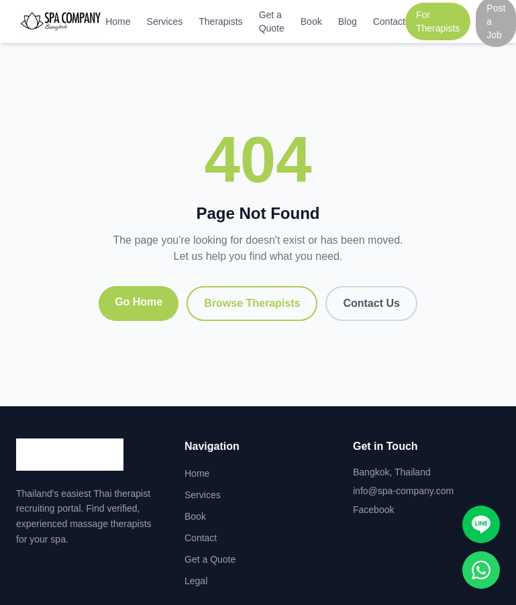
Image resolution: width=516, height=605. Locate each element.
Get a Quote (272, 21)
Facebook (373, 509)
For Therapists (438, 21)
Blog (347, 21)
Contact (389, 21)
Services (165, 21)
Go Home (138, 302)
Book (311, 21)
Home (117, 21)
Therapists (220, 21)
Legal (196, 580)
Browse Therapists (252, 303)
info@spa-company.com (403, 490)
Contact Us (371, 303)
